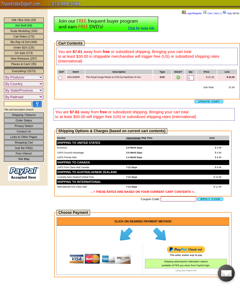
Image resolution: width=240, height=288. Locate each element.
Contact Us (24, 131)
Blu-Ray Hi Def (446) (23, 42)
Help (227, 13)
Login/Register (192, 13)
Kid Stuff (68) (23, 25)
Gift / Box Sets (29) (24, 20)
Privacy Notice (24, 125)
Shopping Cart (24, 142)
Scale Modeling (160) (23, 31)
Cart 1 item (211, 13)
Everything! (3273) (24, 71)
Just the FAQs (24, 148)
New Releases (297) (24, 58)
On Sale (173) (24, 53)
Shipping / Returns (24, 114)
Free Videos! (24, 153)
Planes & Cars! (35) (23, 64)
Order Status (24, 120)
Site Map (23, 159)
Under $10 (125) (23, 47)
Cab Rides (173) (23, 36)
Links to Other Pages (23, 136)
